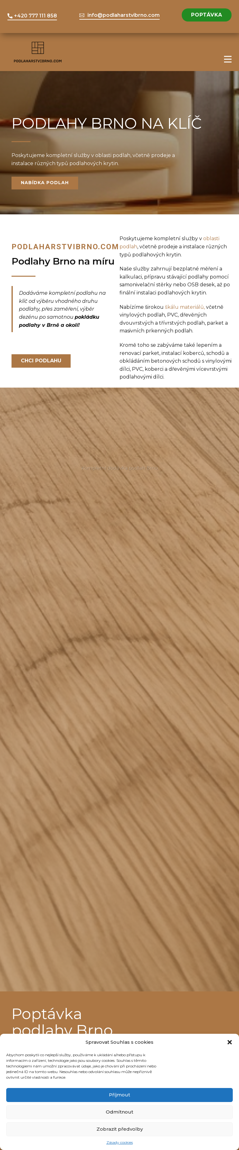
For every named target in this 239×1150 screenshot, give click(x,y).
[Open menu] (228, 59)
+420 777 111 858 (32, 16)
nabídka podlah (45, 182)
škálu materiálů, (185, 307)
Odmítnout (119, 1112)
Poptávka (206, 15)
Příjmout (119, 1095)
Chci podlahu (41, 361)
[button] (230, 1042)
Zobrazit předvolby (119, 1129)
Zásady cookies (119, 1142)
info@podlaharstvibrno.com (119, 15)
